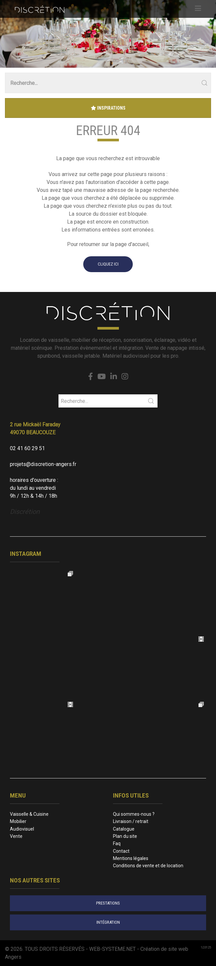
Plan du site (125, 836)
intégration (108, 922)
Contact (121, 851)
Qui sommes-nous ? (134, 814)
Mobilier (18, 821)
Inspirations (108, 108)
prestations (108, 903)
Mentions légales (130, 858)
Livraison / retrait (130, 821)
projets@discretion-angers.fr (43, 464)
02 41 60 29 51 (27, 448)
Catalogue (123, 829)
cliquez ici (108, 264)
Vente (16, 836)
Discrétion (25, 512)
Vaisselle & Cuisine (29, 814)
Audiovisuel (22, 829)
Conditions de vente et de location (148, 865)
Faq (117, 843)
